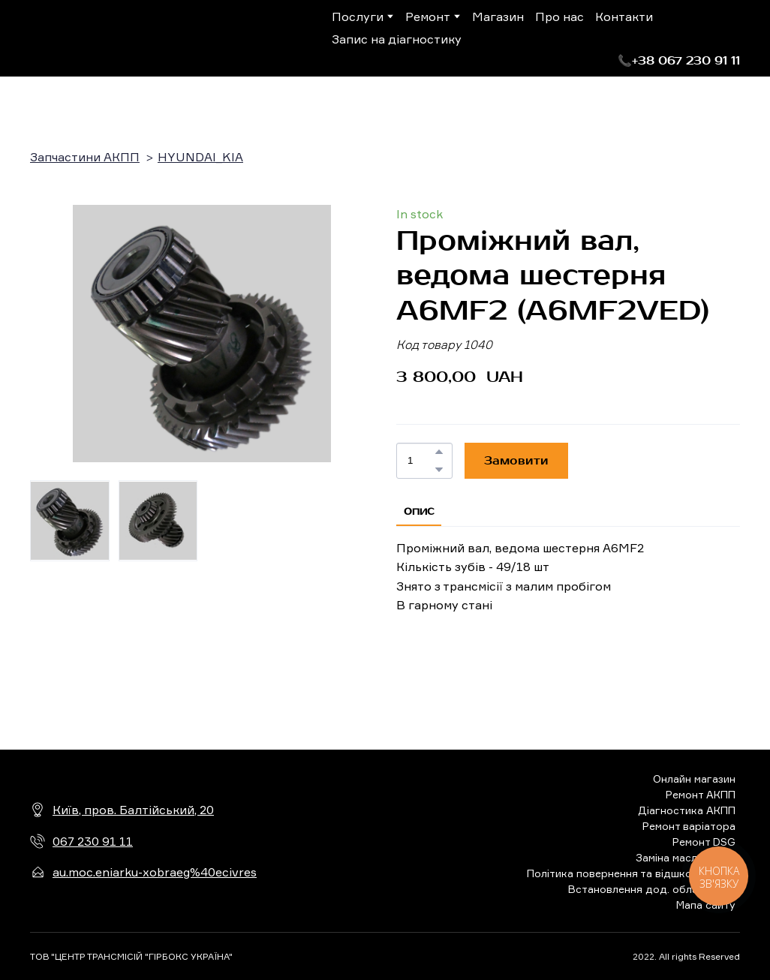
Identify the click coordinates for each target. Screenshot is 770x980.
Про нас (559, 16)
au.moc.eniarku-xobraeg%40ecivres (155, 871)
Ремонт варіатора (688, 825)
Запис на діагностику (397, 39)
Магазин (498, 16)
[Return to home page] (92, 38)
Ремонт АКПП (700, 794)
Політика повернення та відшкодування (631, 873)
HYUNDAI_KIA (200, 156)
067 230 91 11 (93, 841)
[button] (679, 61)
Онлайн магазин (694, 778)
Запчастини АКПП (85, 156)
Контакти (624, 16)
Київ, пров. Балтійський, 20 (133, 809)
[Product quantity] (420, 460)
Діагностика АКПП (686, 810)
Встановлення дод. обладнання (651, 888)
